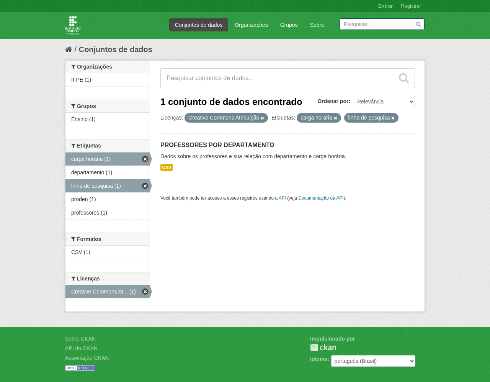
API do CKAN (81, 348)
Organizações (251, 25)
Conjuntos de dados (199, 25)
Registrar (411, 6)
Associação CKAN (87, 358)
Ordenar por (333, 101)
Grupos (289, 25)
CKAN (323, 347)
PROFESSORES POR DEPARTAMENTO (217, 145)
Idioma (318, 359)
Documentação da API (320, 198)
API (282, 198)
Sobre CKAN (80, 339)
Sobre (317, 25)
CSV (166, 167)
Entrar (385, 6)
